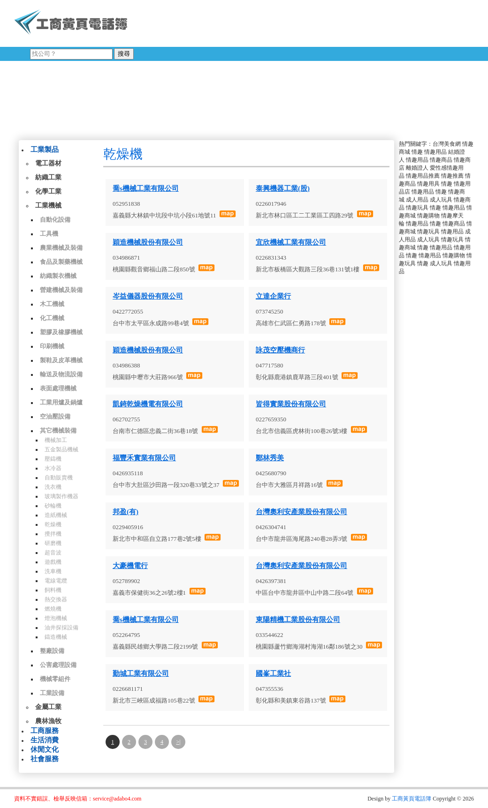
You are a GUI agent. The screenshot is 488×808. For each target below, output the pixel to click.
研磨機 (53, 543)
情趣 (417, 152)
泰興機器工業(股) (283, 188)
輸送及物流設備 (61, 374)
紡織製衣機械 (58, 275)
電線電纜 (56, 580)
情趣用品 (435, 152)
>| (178, 742)
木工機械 (52, 303)
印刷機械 (52, 346)
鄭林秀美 (270, 458)
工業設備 (52, 692)
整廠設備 (52, 650)
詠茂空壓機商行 (280, 350)
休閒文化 (44, 749)
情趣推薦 (452, 175)
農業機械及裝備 (61, 247)
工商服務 (44, 730)
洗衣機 (53, 487)
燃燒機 (53, 609)
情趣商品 (441, 160)
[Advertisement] (230, 68)
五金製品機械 (61, 449)
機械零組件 (55, 678)
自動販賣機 (59, 477)
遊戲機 (53, 562)
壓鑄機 (53, 459)
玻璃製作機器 (61, 496)
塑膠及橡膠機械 (61, 332)
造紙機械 (56, 515)
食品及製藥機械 (61, 261)
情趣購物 (428, 215)
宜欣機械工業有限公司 (291, 242)
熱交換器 (56, 599)
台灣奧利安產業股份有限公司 (301, 512)
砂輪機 (53, 505)
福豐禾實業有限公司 (144, 458)
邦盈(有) (125, 512)
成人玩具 (441, 199)
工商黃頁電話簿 (411, 798)
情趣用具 (428, 183)
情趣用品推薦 (423, 175)
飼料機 (53, 590)
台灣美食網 (447, 144)
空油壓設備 (55, 416)
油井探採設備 (61, 627)
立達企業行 (273, 296)
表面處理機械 (58, 388)
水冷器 (53, 468)
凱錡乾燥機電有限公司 (148, 404)
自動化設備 (55, 219)
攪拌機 (53, 534)
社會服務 (44, 759)
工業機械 (48, 205)
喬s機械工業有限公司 (146, 188)
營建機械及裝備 (61, 289)
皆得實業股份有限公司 (291, 404)
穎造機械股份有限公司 (148, 242)
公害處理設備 (58, 664)
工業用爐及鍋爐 (61, 402)
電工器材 (48, 163)
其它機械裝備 (58, 430)
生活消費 (44, 740)
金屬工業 (48, 707)
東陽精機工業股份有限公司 (298, 619)
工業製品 (44, 149)
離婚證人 (417, 168)
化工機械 (52, 318)
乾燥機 (53, 524)
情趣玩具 (417, 207)
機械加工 (56, 440)
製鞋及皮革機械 (61, 360)
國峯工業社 (273, 673)
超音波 (53, 552)
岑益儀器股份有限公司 (148, 296)
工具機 (49, 233)
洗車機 (53, 571)
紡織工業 (48, 177)
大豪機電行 (130, 565)
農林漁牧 (48, 721)
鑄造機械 (56, 637)
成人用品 (417, 199)
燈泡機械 (56, 618)
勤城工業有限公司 (141, 673)
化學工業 (48, 191)
